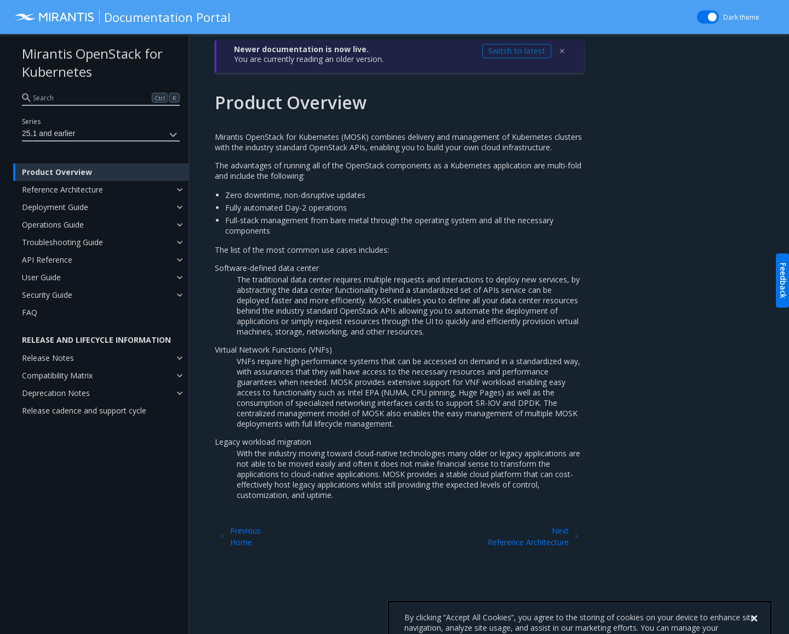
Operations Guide (53, 224)
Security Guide (47, 295)
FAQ (29, 312)
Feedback (783, 280)
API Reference (47, 259)
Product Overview (57, 172)
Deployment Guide (55, 207)
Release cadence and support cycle (84, 410)
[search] (101, 97)
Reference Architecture (62, 189)
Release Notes (48, 358)
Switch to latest (516, 51)
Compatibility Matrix (57, 375)
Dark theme (741, 17)
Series (31, 121)
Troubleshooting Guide (62, 242)
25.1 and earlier (101, 134)
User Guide (41, 277)
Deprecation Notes (56, 393)
